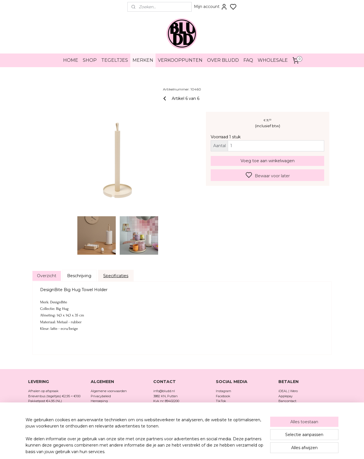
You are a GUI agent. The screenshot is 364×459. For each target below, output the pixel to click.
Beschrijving (79, 275)
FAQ (248, 60)
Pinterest (222, 406)
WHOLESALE (273, 60)
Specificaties (115, 275)
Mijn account (211, 6)
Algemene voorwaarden (109, 391)
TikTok (221, 401)
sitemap (201, 448)
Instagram (223, 391)
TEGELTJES (114, 60)
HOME (70, 60)
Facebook (223, 396)
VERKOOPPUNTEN (180, 60)
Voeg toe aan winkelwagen (268, 160)
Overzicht (46, 275)
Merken (96, 416)
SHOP (90, 60)
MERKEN (143, 60)
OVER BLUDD (223, 60)
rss (212, 448)
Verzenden (99, 406)
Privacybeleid (101, 396)
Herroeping (99, 401)
